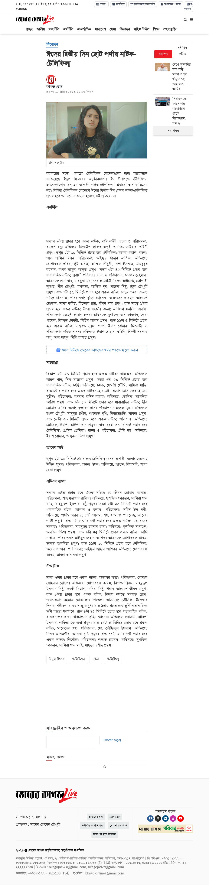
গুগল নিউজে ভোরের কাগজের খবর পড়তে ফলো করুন (97, 350)
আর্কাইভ (118, 4)
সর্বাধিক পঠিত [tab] (182, 51)
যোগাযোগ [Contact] (114, 817)
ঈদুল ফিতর (56, 659)
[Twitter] (158, 818)
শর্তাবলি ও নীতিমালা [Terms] (92, 826)
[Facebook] (150, 818)
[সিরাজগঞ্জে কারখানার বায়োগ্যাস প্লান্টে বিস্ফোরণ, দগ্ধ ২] (173, 112)
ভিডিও (101, 4)
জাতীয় (41, 29)
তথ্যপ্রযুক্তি (169, 29)
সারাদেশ (100, 29)
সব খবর (173, 130)
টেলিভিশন (78, 659)
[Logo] (35, 19)
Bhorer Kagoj (112, 740)
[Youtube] (180, 818)
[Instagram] (173, 818)
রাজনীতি (53, 29)
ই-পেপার (188, 6)
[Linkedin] (165, 818)
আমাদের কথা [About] (96, 817)
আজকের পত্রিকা (171, 4)
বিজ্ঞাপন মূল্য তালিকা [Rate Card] (104, 834)
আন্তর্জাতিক (84, 29)
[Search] (185, 20)
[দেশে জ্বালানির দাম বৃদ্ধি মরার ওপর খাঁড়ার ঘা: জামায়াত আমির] (173, 77)
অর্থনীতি (68, 29)
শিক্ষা (156, 29)
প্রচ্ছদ (29, 29)
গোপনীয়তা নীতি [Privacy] (118, 826)
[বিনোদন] (52, 44)
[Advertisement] (115, 224)
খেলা (112, 29)
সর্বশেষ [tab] (163, 54)
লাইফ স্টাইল (141, 29)
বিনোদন (124, 29)
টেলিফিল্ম (113, 659)
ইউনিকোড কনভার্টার (142, 4)
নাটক (96, 659)
